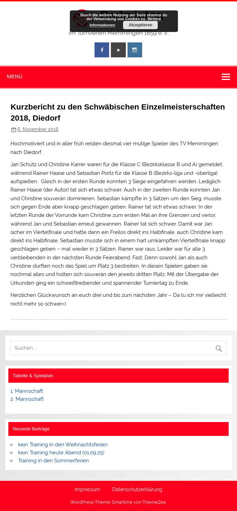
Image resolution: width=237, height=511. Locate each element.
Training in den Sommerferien (53, 460)
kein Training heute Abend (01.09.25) (61, 452)
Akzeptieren (140, 25)
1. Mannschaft (26, 391)
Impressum (87, 489)
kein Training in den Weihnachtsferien (63, 444)
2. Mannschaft (27, 399)
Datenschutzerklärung (137, 489)
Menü (15, 76)
